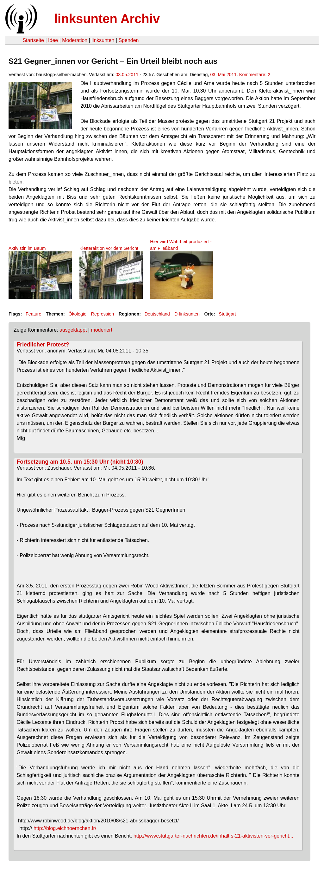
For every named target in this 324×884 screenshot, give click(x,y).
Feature (33, 313)
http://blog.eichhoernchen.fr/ (65, 828)
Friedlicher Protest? (43, 344)
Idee (53, 40)
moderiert (101, 330)
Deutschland (157, 313)
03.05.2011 (126, 74)
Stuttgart (227, 313)
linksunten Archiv (107, 19)
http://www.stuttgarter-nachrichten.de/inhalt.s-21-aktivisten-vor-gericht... (213, 836)
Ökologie (77, 313)
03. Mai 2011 (223, 74)
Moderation (74, 40)
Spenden (128, 40)
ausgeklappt (73, 330)
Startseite (33, 40)
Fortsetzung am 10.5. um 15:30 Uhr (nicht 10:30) (80, 462)
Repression (102, 313)
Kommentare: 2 (254, 74)
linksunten (102, 40)
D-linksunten (187, 313)
